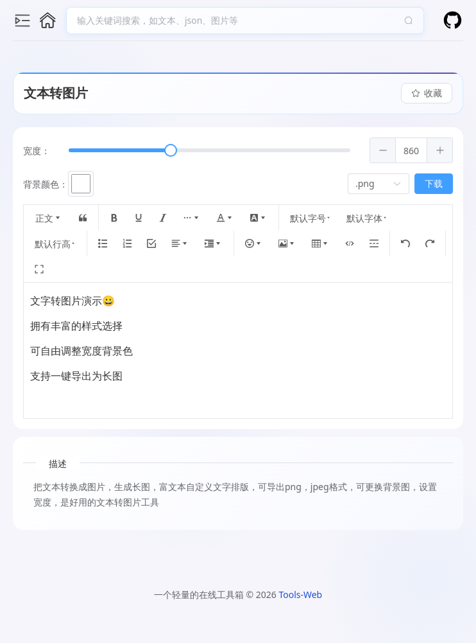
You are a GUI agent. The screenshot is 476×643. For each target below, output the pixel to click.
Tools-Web (300, 594)
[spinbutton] (413, 150)
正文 (51, 218)
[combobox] (238, 20)
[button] (385, 150)
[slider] (173, 150)
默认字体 (369, 218)
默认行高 (57, 244)
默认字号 (313, 218)
